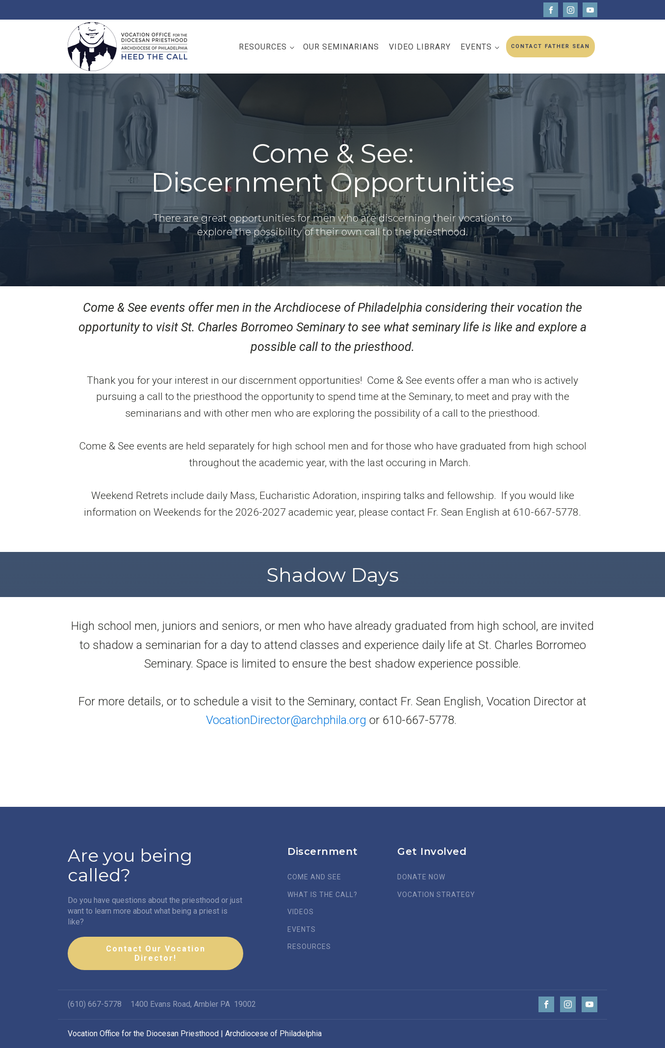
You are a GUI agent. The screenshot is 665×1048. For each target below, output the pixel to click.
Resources (263, 46)
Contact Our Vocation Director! (155, 953)
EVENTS (301, 929)
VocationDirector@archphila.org (286, 720)
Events (476, 46)
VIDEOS (300, 912)
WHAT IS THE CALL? (322, 894)
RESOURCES (309, 946)
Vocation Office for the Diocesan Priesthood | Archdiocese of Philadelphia (195, 1033)
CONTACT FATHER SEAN (550, 46)
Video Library (420, 46)
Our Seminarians (341, 46)
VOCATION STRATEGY (436, 894)
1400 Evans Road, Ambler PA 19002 (193, 1004)
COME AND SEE (314, 877)
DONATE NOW (421, 877)
